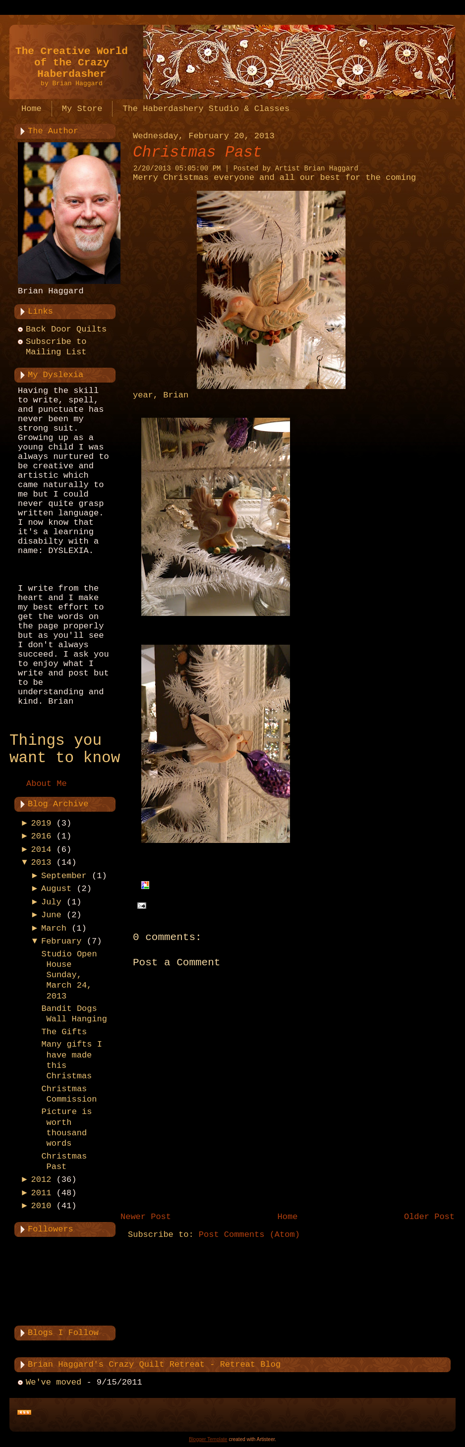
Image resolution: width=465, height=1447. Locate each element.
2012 (41, 1179)
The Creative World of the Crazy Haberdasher (71, 63)
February (61, 941)
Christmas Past (197, 152)
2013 (41, 862)
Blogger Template (208, 1439)
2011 (41, 1193)
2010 (41, 1206)
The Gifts (64, 1032)
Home (288, 1217)
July (51, 902)
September (64, 876)
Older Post (429, 1217)
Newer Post (145, 1217)
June (51, 915)
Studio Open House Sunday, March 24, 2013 (69, 975)
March (53, 928)
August (56, 888)
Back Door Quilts (66, 329)
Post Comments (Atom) (249, 1234)
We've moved (53, 1382)
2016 (41, 836)
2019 (41, 823)
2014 (41, 849)
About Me (46, 783)
